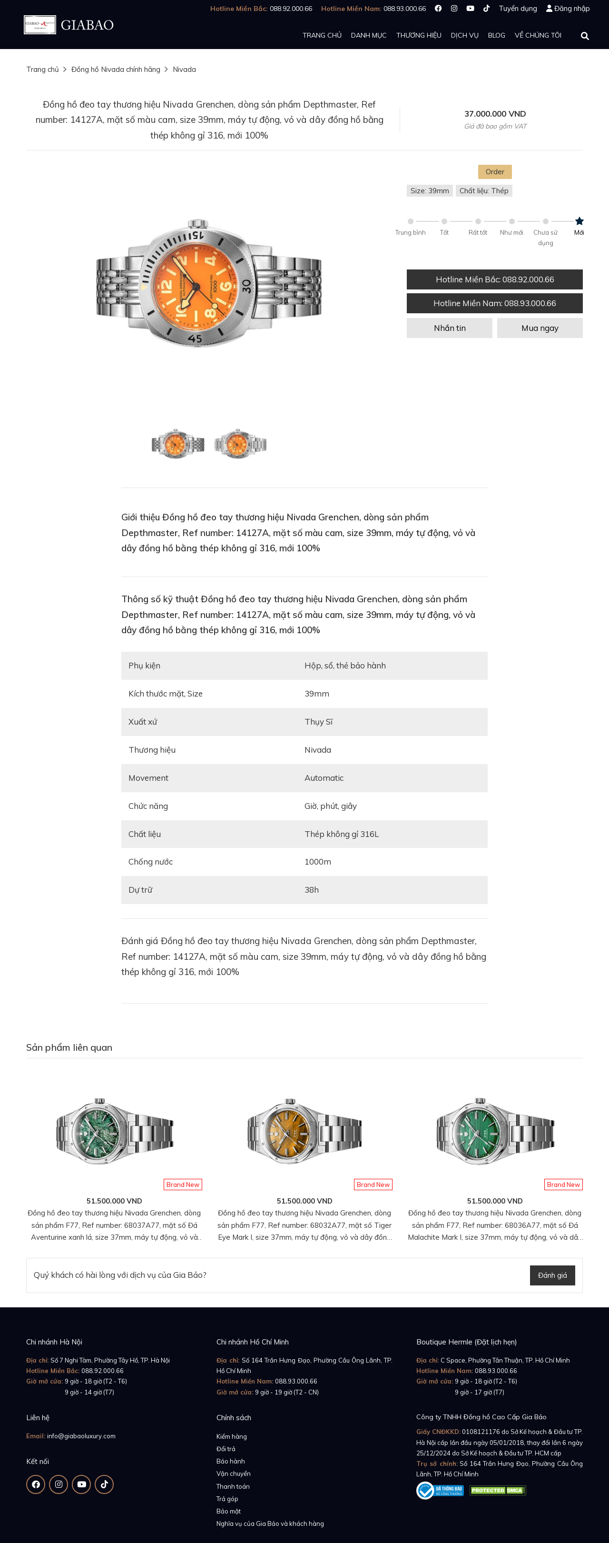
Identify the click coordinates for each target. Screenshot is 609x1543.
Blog (496, 35)
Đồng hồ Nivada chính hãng (115, 69)
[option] (209, 287)
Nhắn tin (450, 328)
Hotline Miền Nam (494, 303)
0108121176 (481, 1431)
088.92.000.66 (102, 1370)
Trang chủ (322, 35)
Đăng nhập (572, 8)
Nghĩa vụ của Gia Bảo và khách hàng (270, 1523)
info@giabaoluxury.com (81, 1436)
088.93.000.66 (296, 1381)
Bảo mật (228, 1511)
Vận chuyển (233, 1473)
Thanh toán (233, 1486)
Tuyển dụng (518, 8)
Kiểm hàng (231, 1436)
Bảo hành (230, 1461)
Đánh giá (552, 1275)
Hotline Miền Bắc (495, 279)
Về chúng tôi (538, 35)
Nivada (184, 69)
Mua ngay (540, 328)
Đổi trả (226, 1449)
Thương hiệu (419, 35)
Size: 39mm (430, 190)
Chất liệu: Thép (484, 190)
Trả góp (227, 1499)
